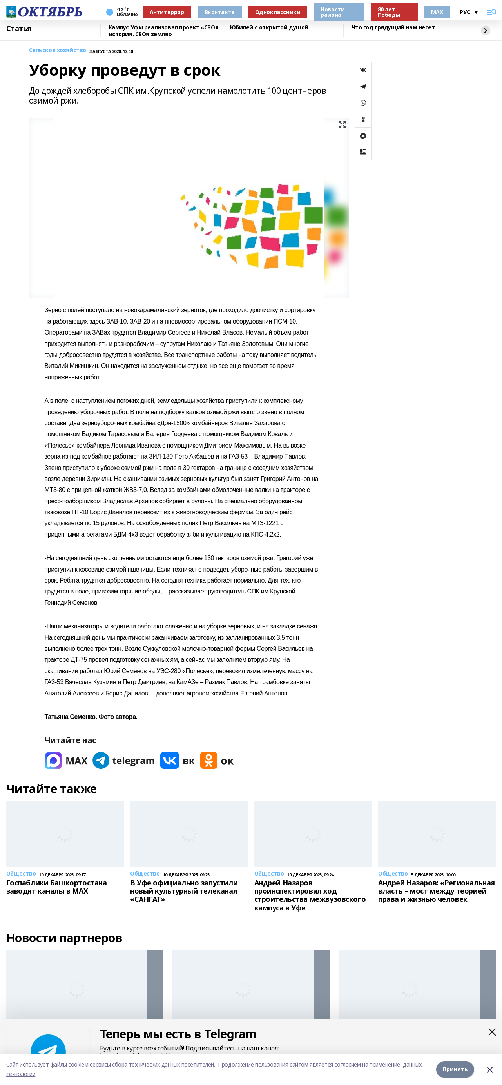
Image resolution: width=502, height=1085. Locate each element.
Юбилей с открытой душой (269, 27)
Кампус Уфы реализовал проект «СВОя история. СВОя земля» (164, 30)
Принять (455, 1069)
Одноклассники (278, 12)
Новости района (332, 11)
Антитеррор (167, 12)
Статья (18, 28)
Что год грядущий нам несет (393, 27)
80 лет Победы (389, 11)
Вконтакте (220, 12)
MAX (437, 12)
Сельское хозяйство (57, 50)
